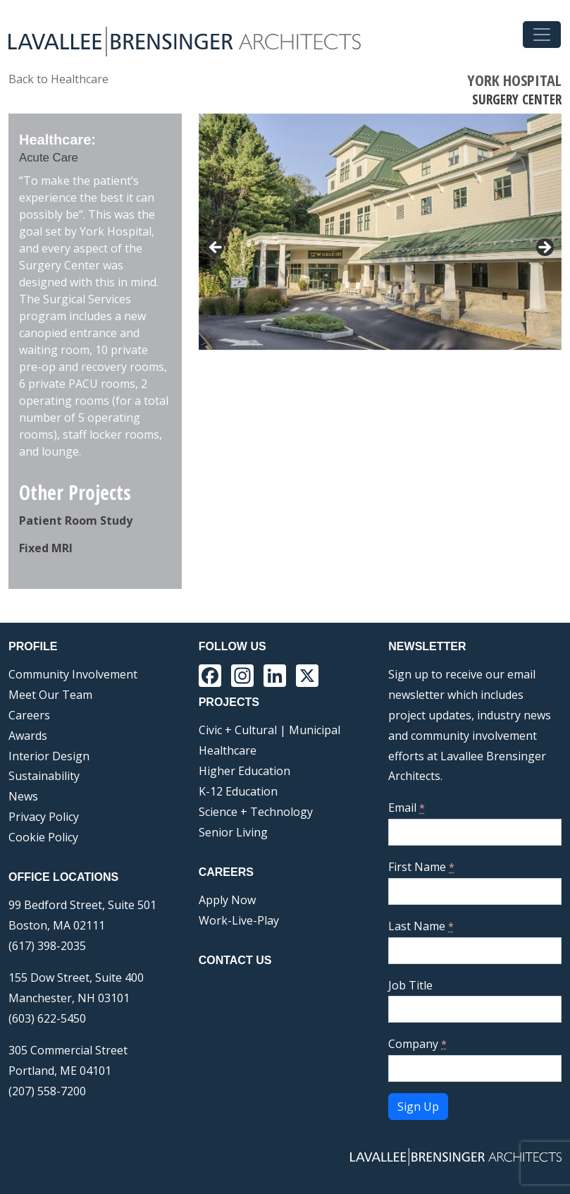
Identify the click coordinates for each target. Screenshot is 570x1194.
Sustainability (44, 776)
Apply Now (227, 900)
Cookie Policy (43, 837)
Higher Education (244, 771)
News (23, 796)
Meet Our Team (50, 694)
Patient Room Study (75, 520)
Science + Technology (256, 812)
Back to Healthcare (58, 79)
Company (417, 1044)
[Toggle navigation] (542, 34)
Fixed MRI (46, 548)
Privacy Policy (43, 816)
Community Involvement (72, 674)
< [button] (216, 248)
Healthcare (227, 750)
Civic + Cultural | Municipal (269, 730)
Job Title (410, 985)
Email (406, 807)
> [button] (543, 248)
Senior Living (233, 832)
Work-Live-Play (239, 920)
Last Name (421, 926)
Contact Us (235, 960)
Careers (29, 715)
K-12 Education (238, 791)
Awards (27, 735)
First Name (421, 867)
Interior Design (48, 756)
